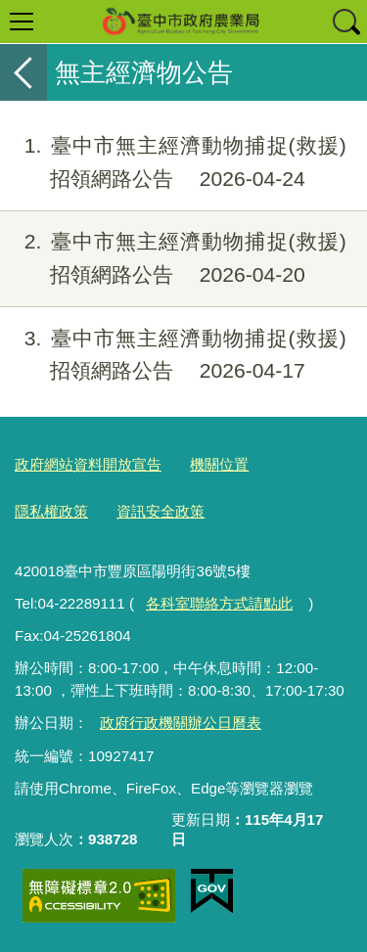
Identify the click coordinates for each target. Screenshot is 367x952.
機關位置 (219, 464)
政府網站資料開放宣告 (88, 464)
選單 (21, 21)
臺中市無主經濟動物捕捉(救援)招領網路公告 (173, 162)
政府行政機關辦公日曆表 (180, 722)
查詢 (345, 21)
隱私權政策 (51, 511)
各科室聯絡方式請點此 (219, 603)
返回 (23, 72)
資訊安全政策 (160, 511)
